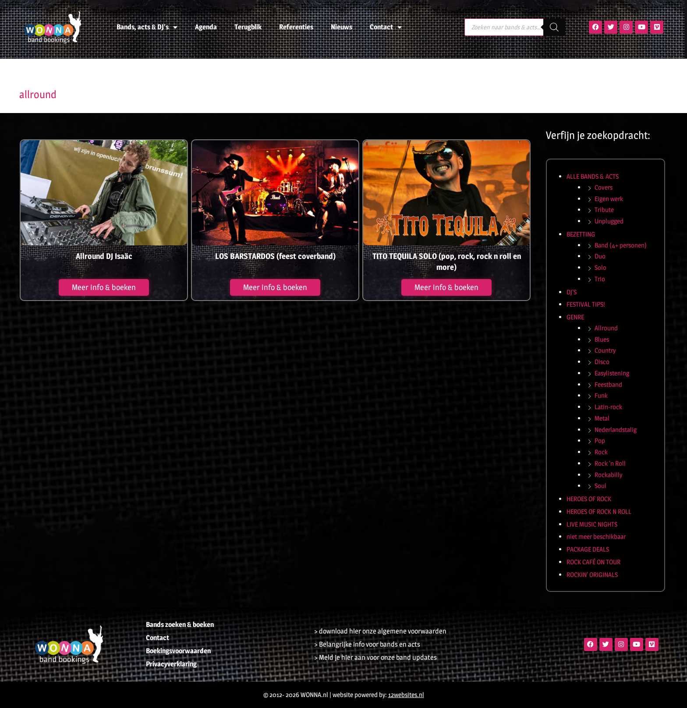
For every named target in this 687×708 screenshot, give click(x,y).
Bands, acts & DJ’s (147, 27)
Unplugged (609, 221)
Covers (604, 187)
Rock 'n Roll (610, 463)
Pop (600, 440)
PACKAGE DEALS (588, 549)
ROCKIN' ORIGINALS (592, 574)
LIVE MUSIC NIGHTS (592, 524)
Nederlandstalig (616, 429)
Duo (600, 256)
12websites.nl (406, 694)
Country (605, 350)
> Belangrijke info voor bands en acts (367, 644)
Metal (602, 418)
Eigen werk (609, 199)
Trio (600, 279)
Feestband (608, 384)
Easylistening (612, 373)
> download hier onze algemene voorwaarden (380, 631)
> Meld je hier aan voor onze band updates (375, 657)
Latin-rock (608, 407)
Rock (601, 452)
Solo (600, 267)
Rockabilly (608, 475)
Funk (601, 395)
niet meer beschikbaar (596, 536)
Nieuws (341, 27)
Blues (602, 339)
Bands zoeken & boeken (180, 624)
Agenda (206, 27)
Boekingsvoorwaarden (178, 651)
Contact (386, 27)
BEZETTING (581, 234)
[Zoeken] (554, 27)
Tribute (604, 209)
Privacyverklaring (171, 664)
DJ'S (572, 292)
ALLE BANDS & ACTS (593, 176)
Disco (602, 362)
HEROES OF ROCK (589, 499)
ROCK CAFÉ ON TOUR (593, 562)
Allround (606, 328)
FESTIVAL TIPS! (586, 304)
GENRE (575, 317)
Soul (600, 485)
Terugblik (248, 27)
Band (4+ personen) (621, 245)
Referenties (296, 27)
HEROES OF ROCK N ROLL (599, 511)
